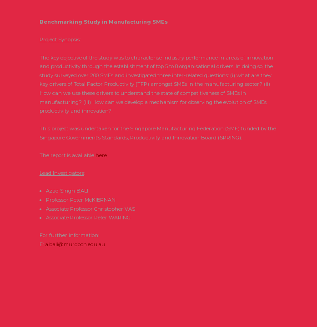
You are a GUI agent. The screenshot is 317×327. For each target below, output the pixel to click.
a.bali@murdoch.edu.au (75, 244)
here (101, 155)
